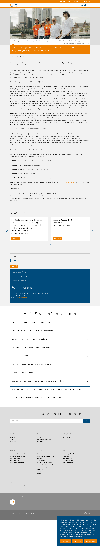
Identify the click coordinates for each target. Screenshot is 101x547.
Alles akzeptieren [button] (91, 541)
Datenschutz (21, 541)
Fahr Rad (39, 465)
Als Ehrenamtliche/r (68, 486)
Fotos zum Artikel (24, 304)
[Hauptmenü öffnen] (89, 5)
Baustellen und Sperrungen (44, 467)
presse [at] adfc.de (21, 325)
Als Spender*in (67, 484)
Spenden (76, 1)
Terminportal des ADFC (69, 182)
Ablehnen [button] (65, 541)
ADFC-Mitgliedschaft (68, 482)
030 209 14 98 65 (21, 323)
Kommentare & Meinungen (17, 490)
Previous (7, 245)
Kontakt (39, 501)
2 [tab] (51, 272)
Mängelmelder (67, 462)
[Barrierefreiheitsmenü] (82, 5)
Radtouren (13, 469)
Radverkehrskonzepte (42, 495)
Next (93, 245)
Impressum (13, 541)
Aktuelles (12, 462)
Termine (12, 467)
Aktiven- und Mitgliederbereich (18, 513)
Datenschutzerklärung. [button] (75, 537)
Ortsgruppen (40, 486)
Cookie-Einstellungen (31, 541)
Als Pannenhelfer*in (68, 490)
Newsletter (86, 1)
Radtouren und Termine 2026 (17, 484)
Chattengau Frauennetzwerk (44, 490)
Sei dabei (66, 478)
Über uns (39, 478)
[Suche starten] (86, 448)
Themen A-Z (40, 469)
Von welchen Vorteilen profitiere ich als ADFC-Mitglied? (31, 392)
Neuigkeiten (13, 465)
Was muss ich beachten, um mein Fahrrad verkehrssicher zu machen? (37, 409)
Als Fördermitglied (68, 488)
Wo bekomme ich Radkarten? (22, 400)
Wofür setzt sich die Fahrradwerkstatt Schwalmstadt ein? (32, 359)
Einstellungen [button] (78, 541)
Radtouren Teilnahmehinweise (18, 482)
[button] (12, 288)
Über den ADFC (40, 482)
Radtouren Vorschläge (16, 486)
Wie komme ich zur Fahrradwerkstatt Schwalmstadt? (31, 350)
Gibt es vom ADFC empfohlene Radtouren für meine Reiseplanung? (36, 425)
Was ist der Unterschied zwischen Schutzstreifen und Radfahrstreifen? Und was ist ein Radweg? (47, 417)
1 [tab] (49, 272)
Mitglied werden (66, 1)
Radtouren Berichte (15, 488)
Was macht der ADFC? (19, 384)
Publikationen (40, 497)
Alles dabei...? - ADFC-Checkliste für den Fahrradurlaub (31, 375)
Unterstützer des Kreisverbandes (45, 484)
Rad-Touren (13, 478)
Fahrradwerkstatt (41, 488)
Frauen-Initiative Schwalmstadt (45, 492)
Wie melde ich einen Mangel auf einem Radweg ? (29, 367)
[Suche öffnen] (85, 5)
